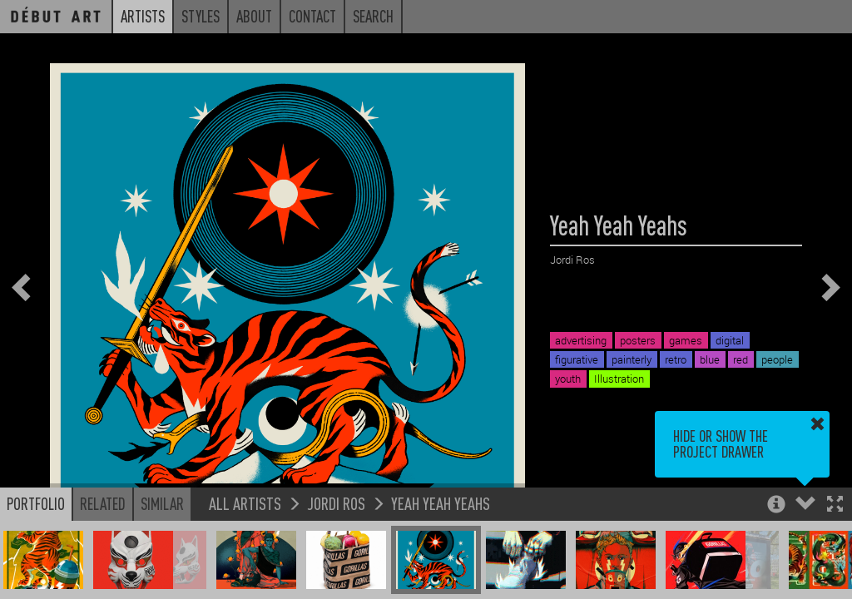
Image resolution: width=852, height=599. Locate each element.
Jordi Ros (336, 503)
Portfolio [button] (36, 503)
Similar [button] (162, 503)
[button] (835, 505)
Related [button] (103, 503)
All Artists (245, 503)
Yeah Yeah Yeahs (440, 503)
